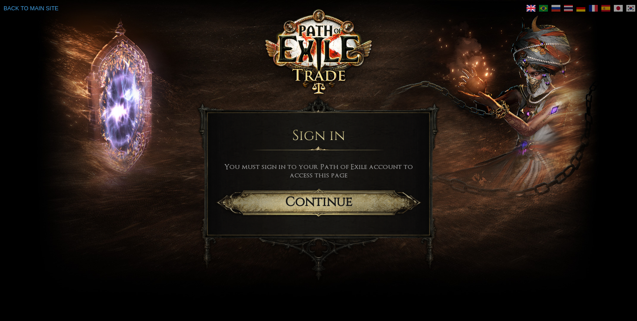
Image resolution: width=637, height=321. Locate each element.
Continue (318, 202)
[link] (531, 8)
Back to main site (31, 8)
